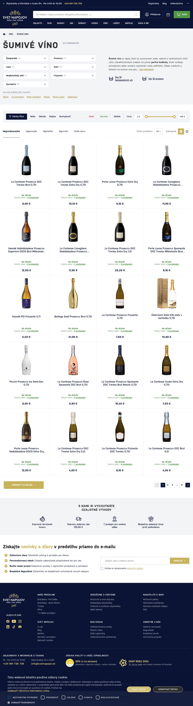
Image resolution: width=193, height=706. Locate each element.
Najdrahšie (48, 131)
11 (181, 485)
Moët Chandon (34, 97)
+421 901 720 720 (13, 663)
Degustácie (148, 630)
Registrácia (153, 3)
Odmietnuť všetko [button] (168, 689)
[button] (65, 690)
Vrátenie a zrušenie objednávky (105, 606)
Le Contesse (17, 97)
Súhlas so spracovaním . (121, 568)
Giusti (5, 97)
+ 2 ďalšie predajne (46, 613)
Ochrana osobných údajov (155, 606)
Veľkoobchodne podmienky (103, 637)
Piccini (47, 97)
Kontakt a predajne (46, 637)
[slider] (146, 116)
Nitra (39, 609)
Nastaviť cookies (45, 640)
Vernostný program (152, 637)
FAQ (145, 609)
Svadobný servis (151, 633)
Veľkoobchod (176, 3)
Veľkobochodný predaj (101, 627)
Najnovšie (63, 131)
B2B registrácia (97, 633)
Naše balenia (96, 609)
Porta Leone (59, 97)
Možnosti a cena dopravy (102, 599)
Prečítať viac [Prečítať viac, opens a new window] (56, 688)
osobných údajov (135, 568)
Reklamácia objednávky (101, 603)
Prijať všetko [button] (139, 689)
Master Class (96, 630)
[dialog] (96, 689)
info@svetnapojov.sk (43, 663)
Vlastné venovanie (152, 627)
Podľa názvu (79, 131)
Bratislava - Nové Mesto (48, 603)
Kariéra (40, 633)
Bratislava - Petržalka (47, 599)
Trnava (40, 606)
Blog (164, 3)
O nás (40, 627)
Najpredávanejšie (11, 131)
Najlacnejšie (31, 131)
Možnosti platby (150, 599)
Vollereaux (72, 97)
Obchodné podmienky (153, 603)
